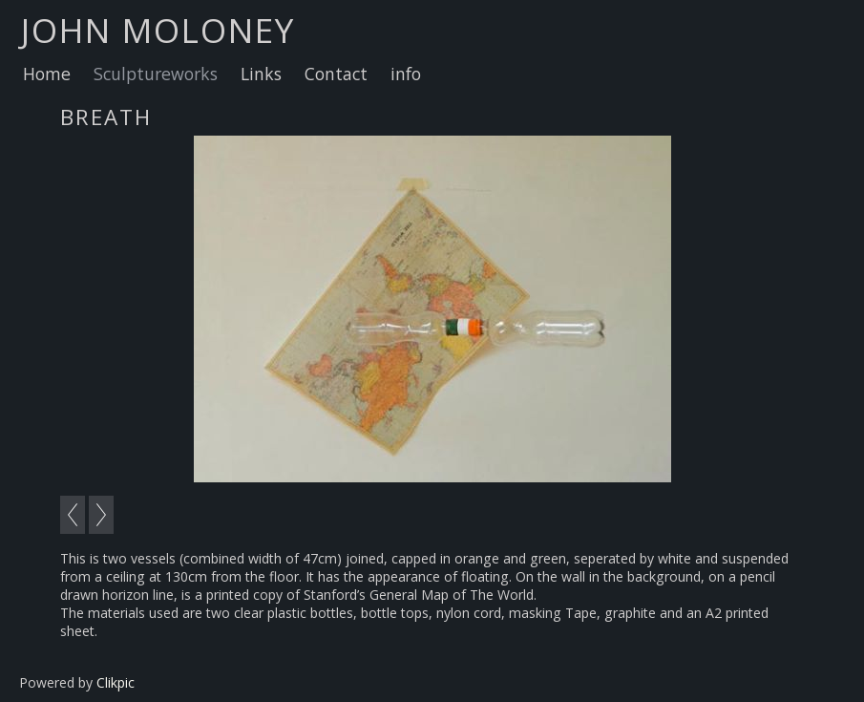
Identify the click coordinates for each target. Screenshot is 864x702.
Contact (336, 73)
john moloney (158, 30)
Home (47, 73)
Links (261, 73)
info (405, 73)
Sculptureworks (156, 73)
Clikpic (115, 682)
